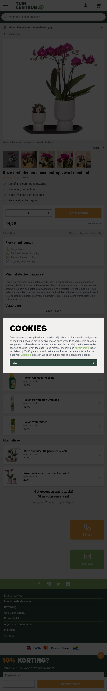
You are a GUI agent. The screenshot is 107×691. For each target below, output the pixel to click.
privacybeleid (82, 348)
